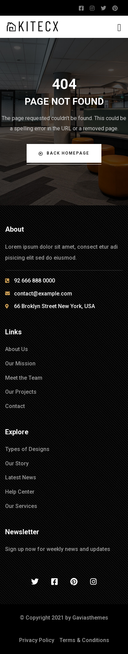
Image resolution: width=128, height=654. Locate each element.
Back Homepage (64, 153)
